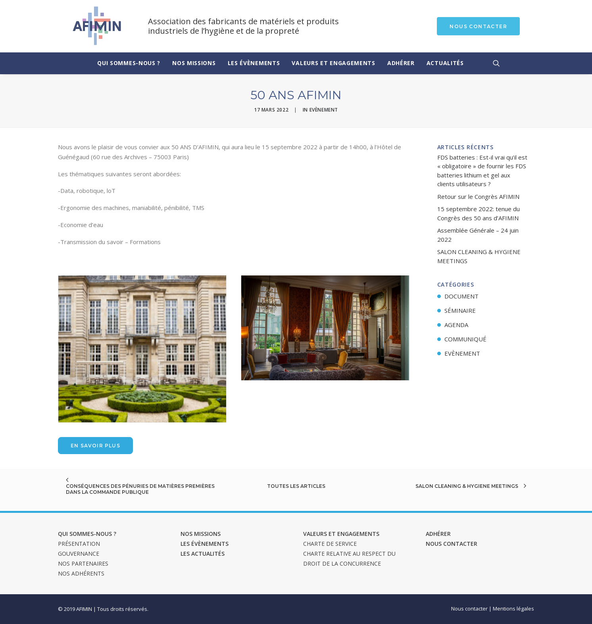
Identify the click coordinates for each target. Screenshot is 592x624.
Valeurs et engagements (333, 63)
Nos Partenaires (83, 563)
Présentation (79, 543)
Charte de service (330, 543)
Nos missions (193, 63)
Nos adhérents (81, 573)
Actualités (445, 63)
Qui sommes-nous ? (128, 63)
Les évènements (254, 63)
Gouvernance (78, 553)
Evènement (323, 109)
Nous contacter (451, 543)
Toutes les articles (296, 486)
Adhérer (401, 63)
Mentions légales (513, 608)
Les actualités (203, 553)
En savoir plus (95, 446)
